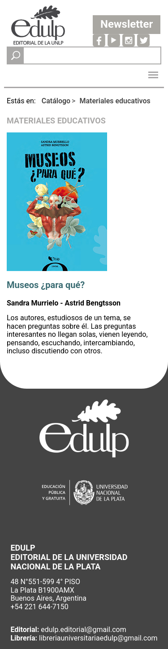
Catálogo (56, 101)
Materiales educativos (114, 101)
